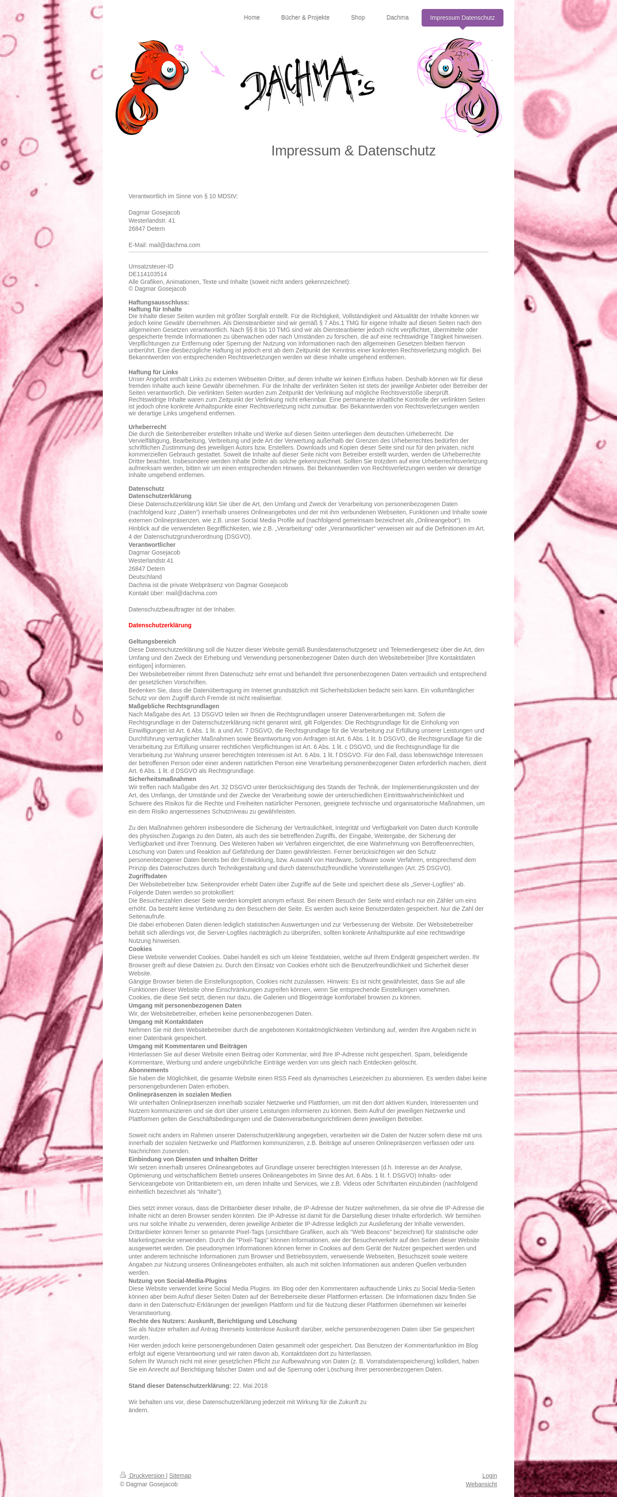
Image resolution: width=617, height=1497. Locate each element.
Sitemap (180, 1475)
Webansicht (481, 1484)
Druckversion (143, 1475)
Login (489, 1475)
